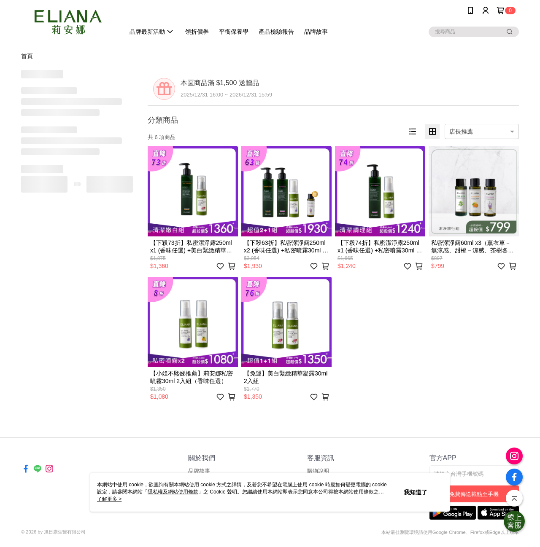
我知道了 (415, 492)
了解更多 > (109, 499)
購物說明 (318, 471)
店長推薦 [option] (461, 131)
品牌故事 (199, 471)
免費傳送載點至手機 (474, 494)
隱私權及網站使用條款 (173, 492)
